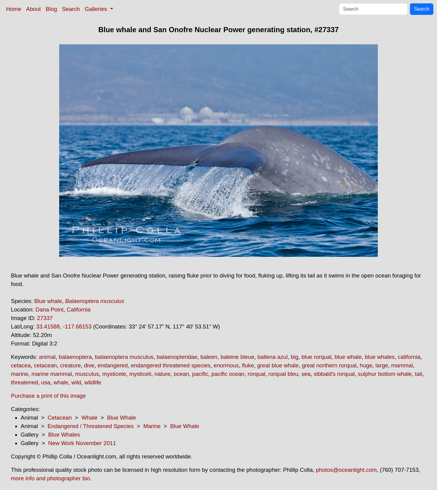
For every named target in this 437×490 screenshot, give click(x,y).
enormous (226, 365)
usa (45, 382)
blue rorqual (316, 357)
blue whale (347, 357)
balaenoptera (75, 357)
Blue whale (48, 301)
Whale (89, 417)
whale (60, 382)
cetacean (45, 365)
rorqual (256, 374)
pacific (200, 374)
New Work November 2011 (82, 443)
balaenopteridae (177, 357)
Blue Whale (121, 417)
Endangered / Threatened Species (91, 426)
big (294, 357)
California (79, 309)
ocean (181, 374)
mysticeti (140, 374)
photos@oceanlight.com (346, 470)
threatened (24, 382)
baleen (208, 357)
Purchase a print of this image (48, 396)
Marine (152, 426)
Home (13, 9)
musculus (87, 374)
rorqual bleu (283, 374)
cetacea (21, 365)
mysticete (114, 374)
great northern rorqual (329, 365)
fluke (248, 365)
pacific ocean (228, 374)
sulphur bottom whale (385, 374)
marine (19, 374)
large (381, 365)
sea (305, 374)
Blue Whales (64, 434)
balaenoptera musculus (124, 357)
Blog (51, 9)
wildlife (92, 382)
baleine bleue (237, 357)
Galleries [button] (97, 9)
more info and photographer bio (50, 478)
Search (71, 9)
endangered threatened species (170, 365)
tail (418, 374)
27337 (45, 318)
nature (162, 374)
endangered (112, 365)
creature (70, 365)
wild (76, 382)
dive (89, 365)
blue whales (380, 357)
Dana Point (49, 309)
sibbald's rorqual (334, 374)
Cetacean (60, 417)
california (409, 357)
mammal (402, 365)
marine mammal (51, 374)
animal (47, 357)
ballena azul (272, 357)
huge (366, 365)
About (33, 9)
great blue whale (278, 365)
